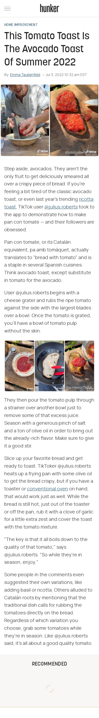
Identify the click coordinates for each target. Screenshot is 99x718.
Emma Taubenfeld (25, 75)
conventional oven (47, 489)
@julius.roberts (61, 207)
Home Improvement (20, 25)
